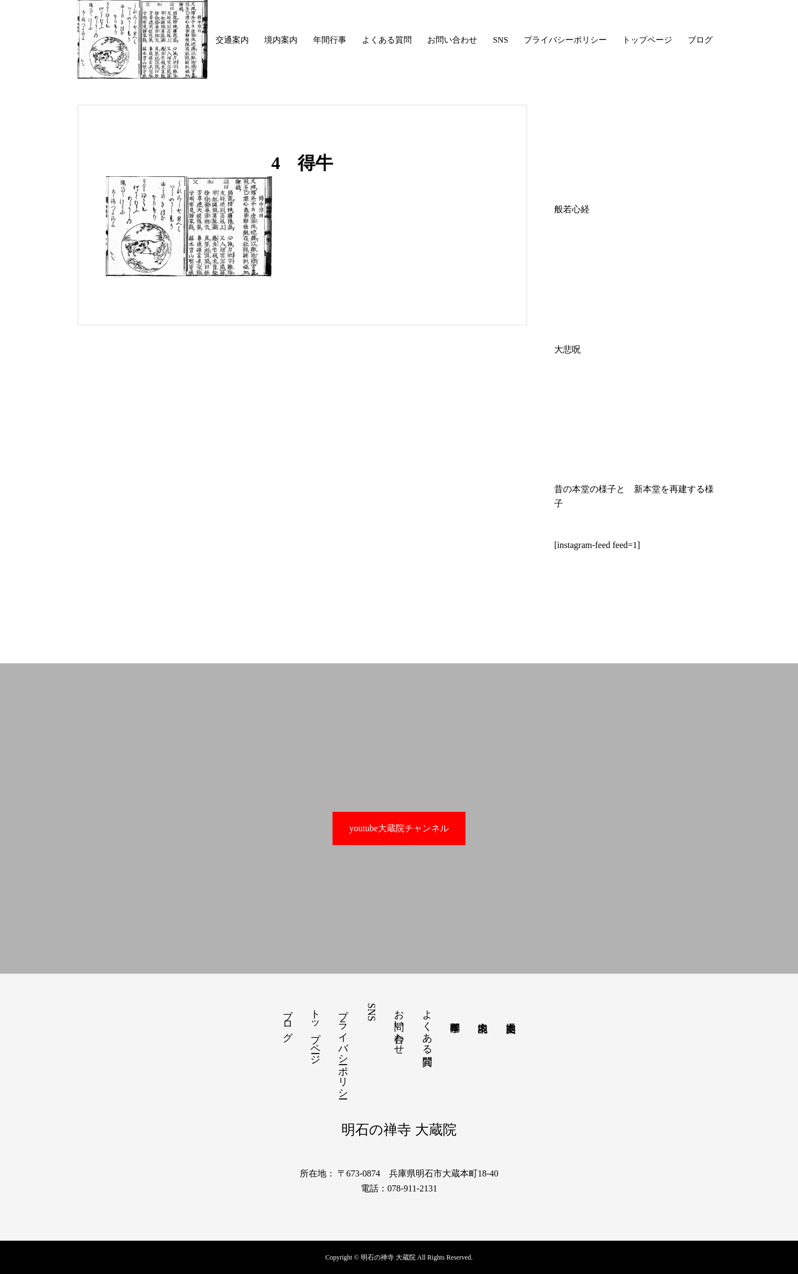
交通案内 (232, 39)
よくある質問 (387, 39)
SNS (500, 39)
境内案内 (281, 39)
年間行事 (329, 39)
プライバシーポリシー (565, 39)
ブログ (700, 39)
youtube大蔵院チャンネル (399, 828)
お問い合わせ (452, 39)
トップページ (647, 39)
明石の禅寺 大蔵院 (398, 1129)
